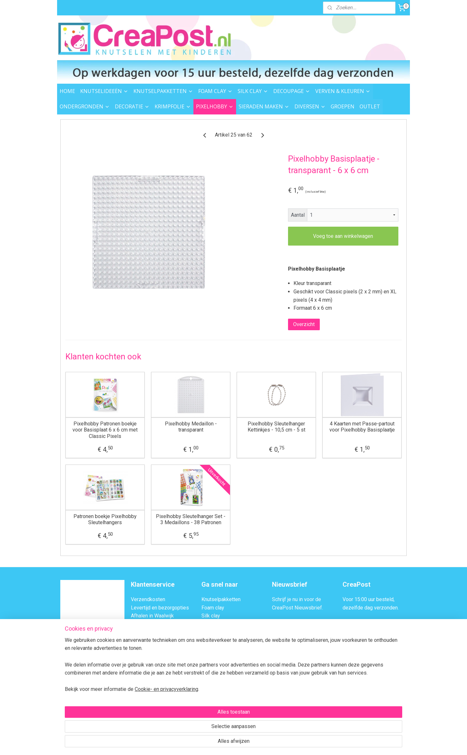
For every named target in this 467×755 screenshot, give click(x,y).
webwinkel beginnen (242, 743)
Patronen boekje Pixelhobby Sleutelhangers (105, 519)
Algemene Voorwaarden (157, 665)
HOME (67, 91)
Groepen (210, 714)
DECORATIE (132, 106)
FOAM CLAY (215, 91)
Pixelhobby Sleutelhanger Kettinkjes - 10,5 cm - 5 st (276, 427)
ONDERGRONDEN (85, 106)
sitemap (206, 743)
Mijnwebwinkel (296, 743)
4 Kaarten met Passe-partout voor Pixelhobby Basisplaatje (362, 427)
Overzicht (304, 324)
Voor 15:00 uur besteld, (369, 599)
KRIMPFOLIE (173, 106)
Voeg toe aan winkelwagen (343, 236)
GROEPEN (342, 106)
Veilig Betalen (146, 624)
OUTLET (370, 106)
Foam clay (212, 608)
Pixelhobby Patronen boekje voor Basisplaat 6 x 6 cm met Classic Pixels (105, 430)
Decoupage (214, 624)
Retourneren (144, 632)
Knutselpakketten (221, 599)
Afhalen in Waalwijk (152, 616)
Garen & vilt (214, 673)
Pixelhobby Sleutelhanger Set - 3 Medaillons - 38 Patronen (190, 519)
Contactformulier (377, 657)
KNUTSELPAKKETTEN (163, 91)
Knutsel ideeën (218, 698)
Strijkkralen (213, 681)
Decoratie (212, 649)
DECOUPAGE (291, 91)
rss (218, 743)
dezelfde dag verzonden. (371, 608)
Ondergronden (217, 640)
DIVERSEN (310, 106)
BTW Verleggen (148, 649)
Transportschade (149, 640)
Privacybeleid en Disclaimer (162, 673)
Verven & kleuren (220, 632)
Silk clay (210, 616)
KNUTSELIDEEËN (104, 91)
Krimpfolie (213, 657)
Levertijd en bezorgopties (160, 608)
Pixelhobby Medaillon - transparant (191, 427)
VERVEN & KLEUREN (342, 91)
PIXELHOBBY (215, 106)
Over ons (141, 657)
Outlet (208, 706)
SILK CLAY (253, 91)
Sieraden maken (219, 690)
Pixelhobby (214, 665)
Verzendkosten (148, 599)
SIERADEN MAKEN (264, 106)
